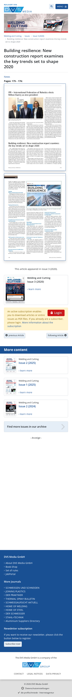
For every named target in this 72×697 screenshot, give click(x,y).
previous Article (14, 335)
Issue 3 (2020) (38, 36)
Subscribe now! (12, 643)
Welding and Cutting (12, 36)
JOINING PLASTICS (15, 591)
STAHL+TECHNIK (15, 617)
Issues (27, 36)
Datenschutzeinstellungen (37, 688)
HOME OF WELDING (16, 606)
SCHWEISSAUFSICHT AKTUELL (22, 602)
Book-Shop (11, 566)
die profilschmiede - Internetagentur (37, 692)
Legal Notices (35, 673)
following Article (57, 335)
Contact (19, 673)
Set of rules (12, 570)
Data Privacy (53, 673)
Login (56, 313)
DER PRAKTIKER (14, 595)
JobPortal (11, 574)
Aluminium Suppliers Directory (23, 621)
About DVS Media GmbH (19, 563)
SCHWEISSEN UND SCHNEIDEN (22, 587)
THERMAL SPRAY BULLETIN (20, 598)
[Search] (51, 6)
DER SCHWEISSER (15, 613)
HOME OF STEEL (14, 609)
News (7, 76)
